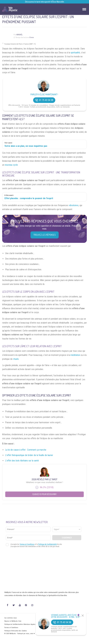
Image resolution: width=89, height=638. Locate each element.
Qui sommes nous (10, 618)
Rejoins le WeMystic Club (12, 621)
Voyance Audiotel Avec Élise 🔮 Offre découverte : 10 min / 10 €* (65, 616)
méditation (75, 355)
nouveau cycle (11, 164)
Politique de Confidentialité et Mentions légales (19, 624)
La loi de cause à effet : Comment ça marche (25, 449)
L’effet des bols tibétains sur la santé (22, 460)
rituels (16, 359)
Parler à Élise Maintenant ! (44, 94)
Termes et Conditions (11, 627)
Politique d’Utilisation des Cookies (15, 631)
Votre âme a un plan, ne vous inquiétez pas (26, 146)
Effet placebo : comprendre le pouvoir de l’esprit (29, 198)
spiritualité (75, 52)
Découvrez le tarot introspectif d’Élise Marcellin (44, 2)
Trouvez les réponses (44, 234)
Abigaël (19, 34)
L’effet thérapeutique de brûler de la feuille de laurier (29, 455)
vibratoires (73, 205)
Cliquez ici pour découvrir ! (44, 494)
